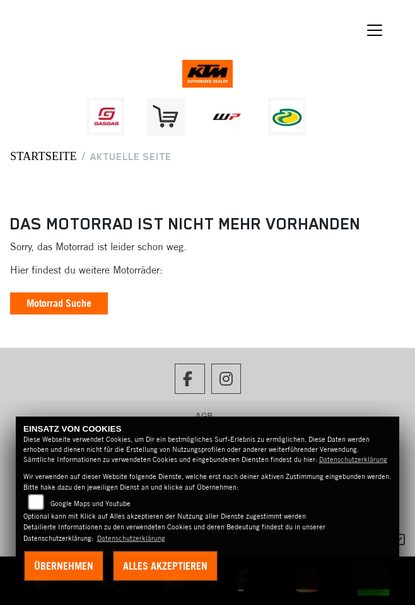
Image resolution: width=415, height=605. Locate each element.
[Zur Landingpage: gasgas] (105, 116)
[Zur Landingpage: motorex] (287, 116)
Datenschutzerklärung (353, 459)
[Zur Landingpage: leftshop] (166, 116)
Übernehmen (63, 566)
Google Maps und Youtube (90, 503)
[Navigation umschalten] (374, 30)
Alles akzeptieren (165, 566)
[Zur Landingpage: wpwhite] (226, 116)
